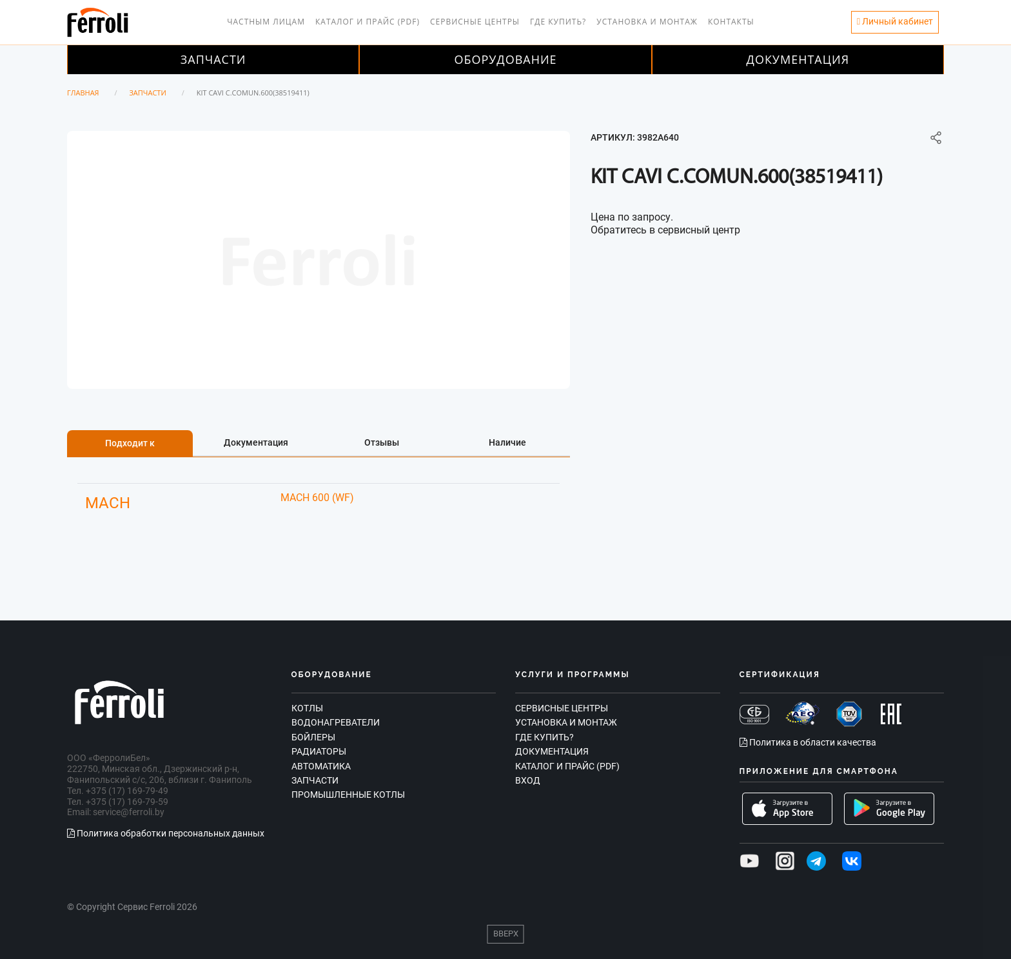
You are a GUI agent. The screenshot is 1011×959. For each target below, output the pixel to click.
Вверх (505, 933)
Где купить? (558, 21)
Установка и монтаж (647, 21)
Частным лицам (266, 21)
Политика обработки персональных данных (165, 833)
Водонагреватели (335, 722)
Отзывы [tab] (381, 442)
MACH (107, 503)
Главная (83, 92)
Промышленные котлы (348, 794)
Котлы (307, 708)
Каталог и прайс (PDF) (367, 21)
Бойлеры (313, 737)
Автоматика (321, 766)
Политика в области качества (808, 742)
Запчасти (213, 59)
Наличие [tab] (507, 442)
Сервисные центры (475, 21)
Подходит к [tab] (130, 443)
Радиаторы (318, 751)
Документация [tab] (256, 442)
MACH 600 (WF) (317, 497)
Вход (527, 780)
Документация (798, 59)
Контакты (731, 21)
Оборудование (505, 59)
